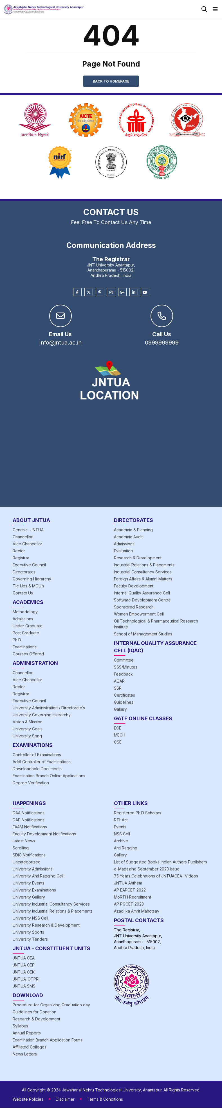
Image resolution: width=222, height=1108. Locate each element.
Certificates (124, 695)
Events (120, 827)
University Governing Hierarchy (42, 715)
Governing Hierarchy (32, 579)
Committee (124, 660)
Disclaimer (65, 1099)
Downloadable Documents (37, 769)
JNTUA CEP (24, 965)
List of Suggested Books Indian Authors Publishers (160, 862)
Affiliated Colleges (29, 1047)
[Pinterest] (100, 292)
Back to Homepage (111, 81)
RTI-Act (121, 820)
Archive (121, 841)
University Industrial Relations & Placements (53, 911)
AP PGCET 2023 (129, 904)
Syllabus (20, 1026)
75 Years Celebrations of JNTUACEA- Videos (156, 876)
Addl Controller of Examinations (42, 762)
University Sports (28, 932)
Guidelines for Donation (34, 1012)
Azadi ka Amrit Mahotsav (136, 911)
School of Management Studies (143, 634)
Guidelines (123, 702)
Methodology (25, 612)
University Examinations (34, 890)
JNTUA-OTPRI (26, 979)
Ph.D (17, 640)
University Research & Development (46, 925)
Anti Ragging (125, 848)
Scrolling (21, 848)
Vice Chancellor (27, 544)
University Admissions (33, 869)
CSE (118, 742)
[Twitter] (89, 292)
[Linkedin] (134, 292)
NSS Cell (122, 834)
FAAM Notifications (30, 827)
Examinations (25, 647)
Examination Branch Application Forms (47, 1040)
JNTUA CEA (24, 958)
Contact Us (23, 593)
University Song (27, 736)
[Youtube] (145, 292)
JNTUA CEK (24, 972)
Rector (19, 551)
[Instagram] (111, 292)
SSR (118, 688)
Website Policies (28, 1099)
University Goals (27, 729)
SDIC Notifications (29, 855)
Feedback (123, 674)
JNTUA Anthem (128, 883)
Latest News (24, 841)
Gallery (120, 709)
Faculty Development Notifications (44, 834)
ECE (117, 728)
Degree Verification (31, 783)
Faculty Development (133, 586)
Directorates (24, 572)
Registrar (21, 558)
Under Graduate (27, 626)
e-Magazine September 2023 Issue (147, 869)
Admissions (23, 619)
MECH (119, 735)
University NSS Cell (30, 918)
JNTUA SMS (24, 986)
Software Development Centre (142, 600)
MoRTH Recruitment (132, 897)
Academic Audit (128, 537)
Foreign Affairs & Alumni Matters (143, 579)
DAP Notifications (28, 820)
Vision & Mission (27, 722)
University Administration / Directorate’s (49, 708)
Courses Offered (28, 654)
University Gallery (29, 897)
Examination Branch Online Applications (49, 776)
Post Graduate (26, 633)
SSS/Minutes (125, 667)
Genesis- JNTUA (28, 530)
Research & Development (138, 558)
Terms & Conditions (105, 1099)
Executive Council (29, 565)
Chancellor (23, 537)
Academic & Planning (133, 530)
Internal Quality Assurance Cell (142, 593)
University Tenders (30, 939)
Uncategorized (27, 862)
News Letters (25, 1054)
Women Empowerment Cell (139, 614)
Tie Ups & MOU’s (28, 586)
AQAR (119, 681)
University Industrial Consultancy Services (51, 904)
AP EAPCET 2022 (130, 890)
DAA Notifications (28, 813)
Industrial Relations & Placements (144, 565)
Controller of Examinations (37, 755)
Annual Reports (27, 1033)
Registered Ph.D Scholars (137, 813)
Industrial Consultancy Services (143, 572)
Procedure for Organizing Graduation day (51, 1005)
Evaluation (123, 551)
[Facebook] (77, 292)
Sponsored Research (134, 607)
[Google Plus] (122, 292)
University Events (28, 883)
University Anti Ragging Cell (38, 876)
